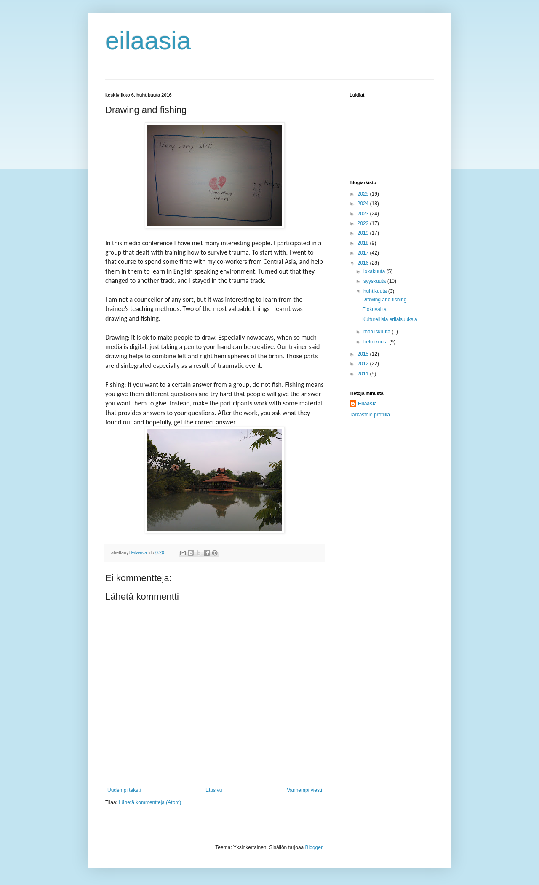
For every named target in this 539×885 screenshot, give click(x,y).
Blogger (314, 847)
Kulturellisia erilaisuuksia (389, 319)
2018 (364, 243)
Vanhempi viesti (304, 790)
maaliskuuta (377, 332)
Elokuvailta (374, 309)
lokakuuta (375, 271)
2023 (364, 214)
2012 (364, 364)
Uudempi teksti (124, 790)
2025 (364, 194)
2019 (364, 233)
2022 (364, 223)
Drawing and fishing (384, 300)
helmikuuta (376, 342)
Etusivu (213, 790)
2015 (364, 354)
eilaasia (148, 41)
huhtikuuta (375, 291)
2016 (364, 263)
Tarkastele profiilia (370, 415)
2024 (364, 203)
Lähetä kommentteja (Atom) (150, 802)
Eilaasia (367, 404)
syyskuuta (375, 281)
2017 (364, 253)
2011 (364, 374)
